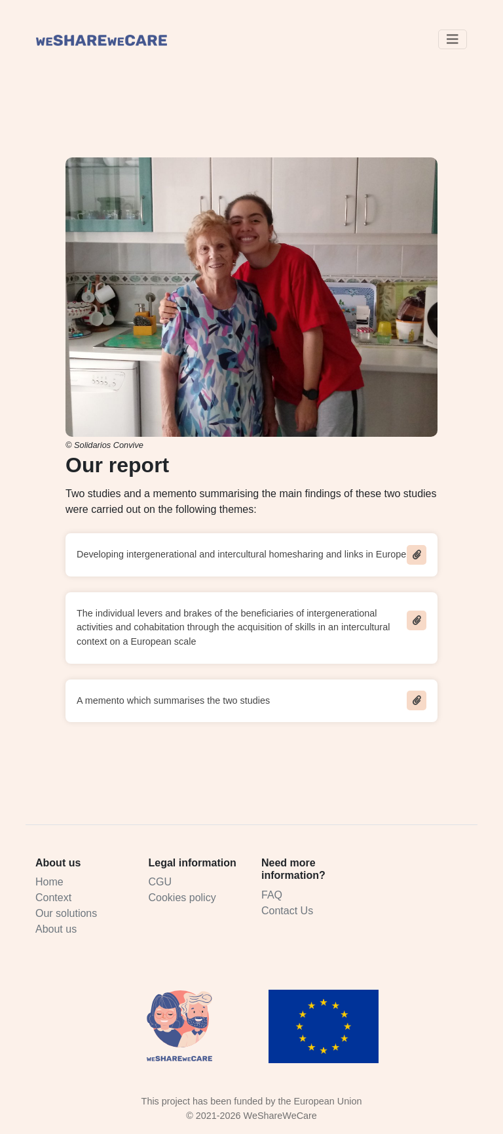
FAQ (271, 895)
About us (56, 929)
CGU (160, 881)
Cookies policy (182, 897)
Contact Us (287, 910)
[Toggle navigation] (452, 39)
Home (49, 881)
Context (53, 897)
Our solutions (66, 913)
